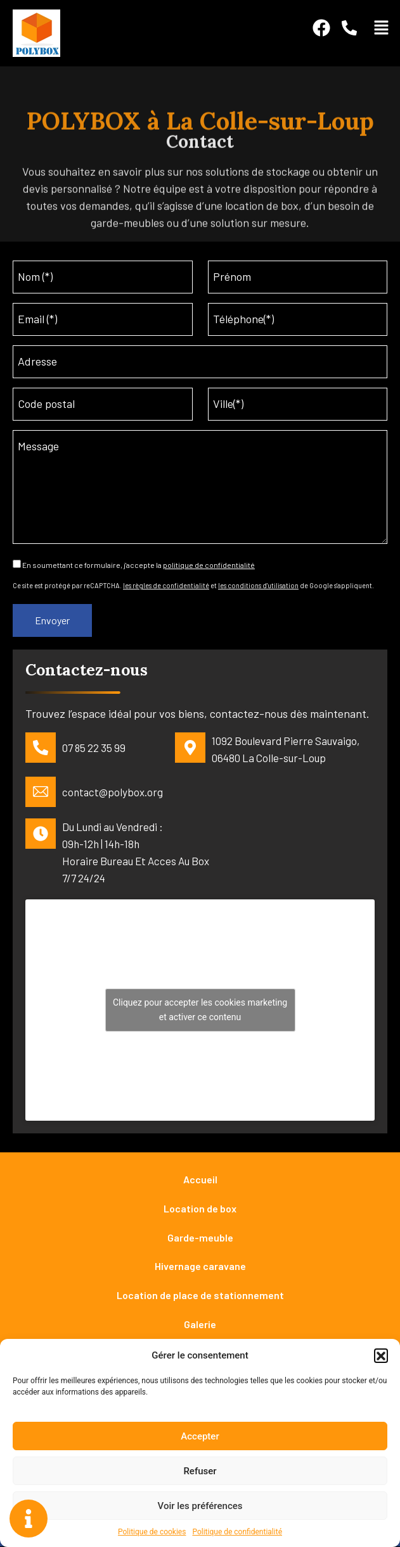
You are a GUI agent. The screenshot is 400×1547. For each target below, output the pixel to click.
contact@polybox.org (113, 792)
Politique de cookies (152, 1531)
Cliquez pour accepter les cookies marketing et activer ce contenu (200, 1009)
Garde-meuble (200, 1237)
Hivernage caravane (200, 1266)
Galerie (200, 1325)
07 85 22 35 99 (94, 748)
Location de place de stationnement (200, 1296)
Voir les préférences (200, 1506)
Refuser (199, 1471)
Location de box (200, 1208)
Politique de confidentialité (237, 1531)
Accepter (200, 1436)
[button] (381, 1355)
